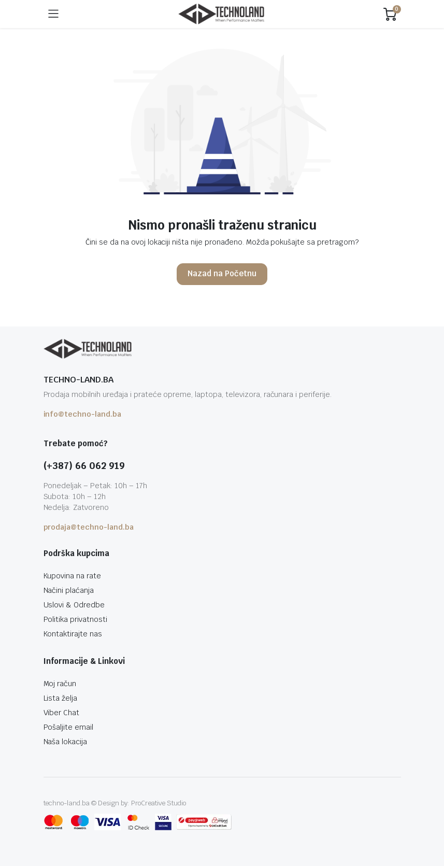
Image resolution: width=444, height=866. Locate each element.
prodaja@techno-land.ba (89, 527)
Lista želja (61, 698)
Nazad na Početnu (222, 273)
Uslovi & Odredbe (74, 604)
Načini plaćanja (69, 590)
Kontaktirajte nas (73, 633)
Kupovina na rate (73, 575)
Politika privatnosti (75, 619)
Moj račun (60, 683)
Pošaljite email (69, 727)
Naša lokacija (66, 741)
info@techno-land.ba (82, 414)
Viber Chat (62, 712)
